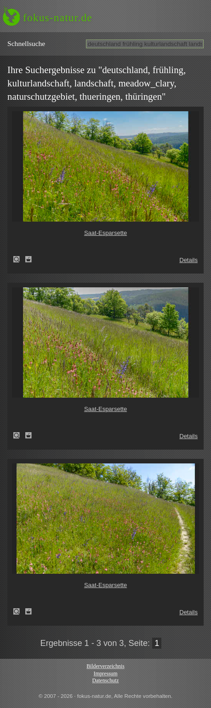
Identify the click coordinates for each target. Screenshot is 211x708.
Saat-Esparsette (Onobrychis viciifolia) (19, 259)
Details (188, 260)
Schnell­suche (26, 43)
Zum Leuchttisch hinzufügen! (28, 259)
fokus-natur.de (57, 17)
